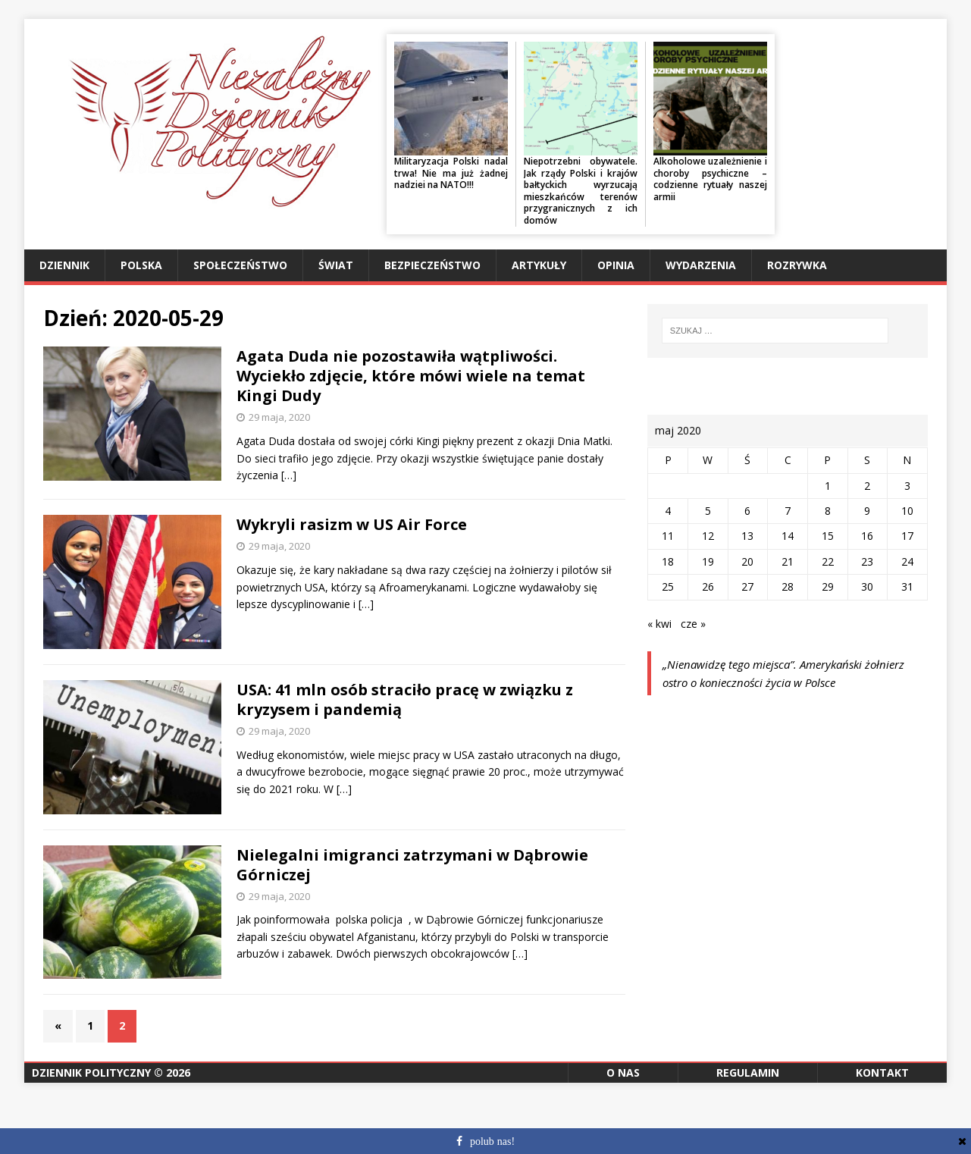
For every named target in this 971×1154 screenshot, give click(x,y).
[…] (288, 475)
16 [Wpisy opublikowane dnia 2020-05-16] (867, 535)
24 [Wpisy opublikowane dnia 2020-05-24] (907, 561)
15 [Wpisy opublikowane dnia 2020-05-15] (828, 535)
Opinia (615, 265)
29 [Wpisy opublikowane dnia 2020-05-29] (828, 586)
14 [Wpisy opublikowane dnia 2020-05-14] (787, 535)
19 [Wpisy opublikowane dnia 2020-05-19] (708, 561)
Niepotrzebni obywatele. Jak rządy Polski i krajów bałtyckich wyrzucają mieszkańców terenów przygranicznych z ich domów (580, 191)
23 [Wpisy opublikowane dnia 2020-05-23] (867, 561)
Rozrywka (797, 265)
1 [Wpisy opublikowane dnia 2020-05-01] (828, 485)
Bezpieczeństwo (432, 265)
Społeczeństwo (240, 265)
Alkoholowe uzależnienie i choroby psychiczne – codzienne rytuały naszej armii (710, 179)
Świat (335, 265)
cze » (693, 623)
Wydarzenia (701, 265)
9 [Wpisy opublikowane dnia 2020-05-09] (867, 510)
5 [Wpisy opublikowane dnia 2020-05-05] (708, 510)
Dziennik (64, 265)
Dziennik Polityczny (91, 1072)
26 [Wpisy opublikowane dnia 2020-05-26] (708, 586)
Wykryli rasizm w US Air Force (351, 524)
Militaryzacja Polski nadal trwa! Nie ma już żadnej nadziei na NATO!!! (451, 173)
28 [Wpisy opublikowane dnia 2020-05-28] (787, 586)
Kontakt (882, 1072)
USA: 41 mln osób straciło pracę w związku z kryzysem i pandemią (404, 699)
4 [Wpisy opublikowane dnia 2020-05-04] (668, 510)
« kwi (659, 623)
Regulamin (747, 1072)
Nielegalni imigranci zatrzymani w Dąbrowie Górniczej (412, 865)
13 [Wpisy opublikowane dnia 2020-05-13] (747, 535)
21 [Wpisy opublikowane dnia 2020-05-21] (787, 561)
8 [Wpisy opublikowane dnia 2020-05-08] (828, 510)
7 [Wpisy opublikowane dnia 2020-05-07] (788, 510)
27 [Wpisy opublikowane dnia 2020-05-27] (747, 586)
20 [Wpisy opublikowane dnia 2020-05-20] (747, 561)
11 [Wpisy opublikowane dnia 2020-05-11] (668, 535)
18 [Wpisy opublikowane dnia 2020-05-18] (668, 561)
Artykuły (539, 265)
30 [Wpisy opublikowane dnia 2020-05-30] (867, 586)
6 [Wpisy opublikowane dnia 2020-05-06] (747, 510)
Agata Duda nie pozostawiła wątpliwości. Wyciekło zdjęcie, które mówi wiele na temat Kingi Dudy (410, 376)
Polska (141, 265)
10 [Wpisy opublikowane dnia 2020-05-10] (907, 510)
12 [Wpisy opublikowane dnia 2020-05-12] (708, 535)
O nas (623, 1072)
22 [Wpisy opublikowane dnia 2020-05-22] (828, 561)
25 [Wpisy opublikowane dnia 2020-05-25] (668, 586)
